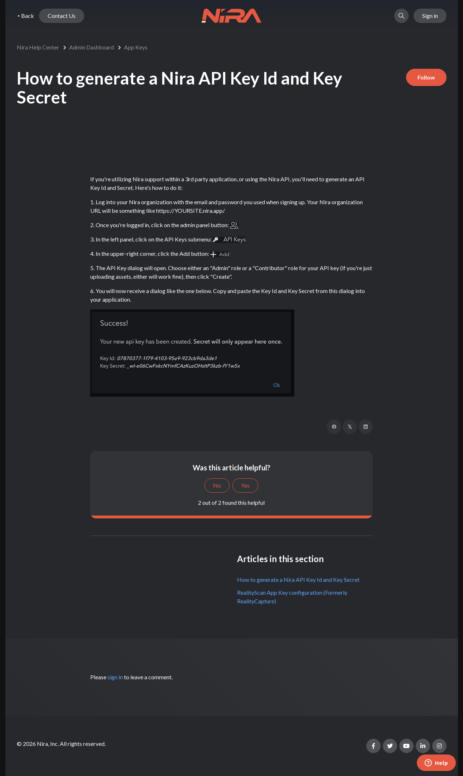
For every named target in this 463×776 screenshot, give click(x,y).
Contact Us (62, 15)
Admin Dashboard (91, 47)
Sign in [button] (430, 15)
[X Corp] (350, 427)
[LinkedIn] (365, 427)
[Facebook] (334, 427)
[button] (401, 16)
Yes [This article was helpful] (245, 485)
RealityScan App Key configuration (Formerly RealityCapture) (292, 596)
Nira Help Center (38, 47)
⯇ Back (25, 15)
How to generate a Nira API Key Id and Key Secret (298, 579)
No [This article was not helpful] (217, 485)
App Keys (136, 47)
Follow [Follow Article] (426, 77)
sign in (115, 677)
